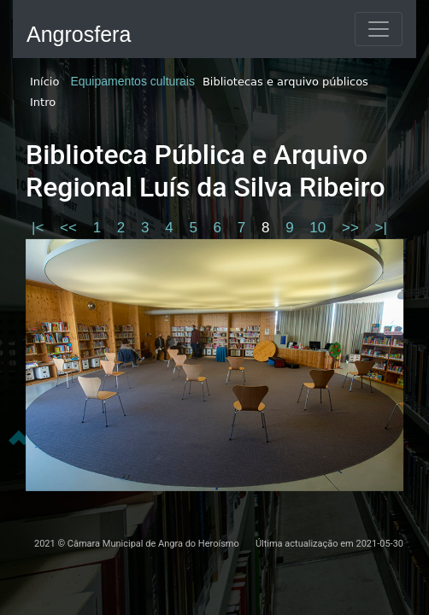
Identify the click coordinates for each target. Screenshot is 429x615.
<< (70, 228)
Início (44, 81)
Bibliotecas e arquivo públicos (285, 81)
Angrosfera (78, 34)
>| (381, 228)
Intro (43, 102)
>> (352, 228)
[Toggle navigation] (379, 29)
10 (319, 228)
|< (40, 228)
